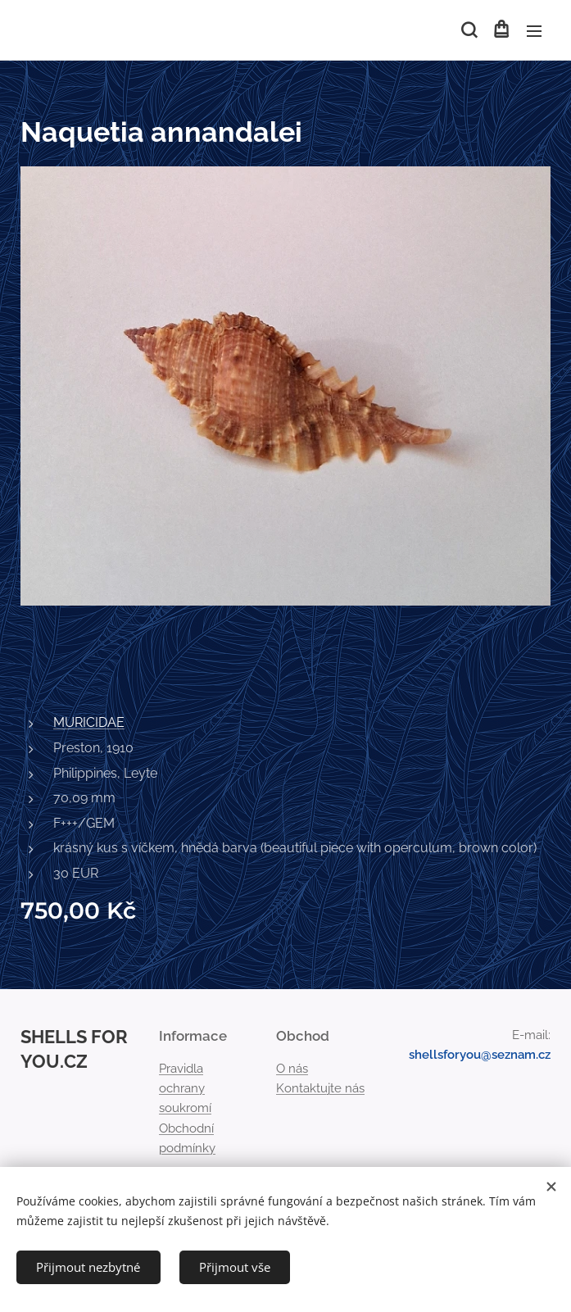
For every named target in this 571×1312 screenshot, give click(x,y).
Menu (534, 31)
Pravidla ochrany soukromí (185, 1088)
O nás (292, 1068)
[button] (467, 30)
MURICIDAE (89, 722)
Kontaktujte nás (320, 1088)
